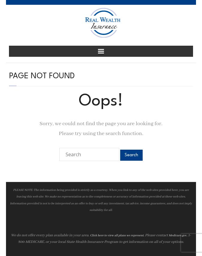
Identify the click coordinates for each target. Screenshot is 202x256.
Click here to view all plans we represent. (117, 235)
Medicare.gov (178, 235)
